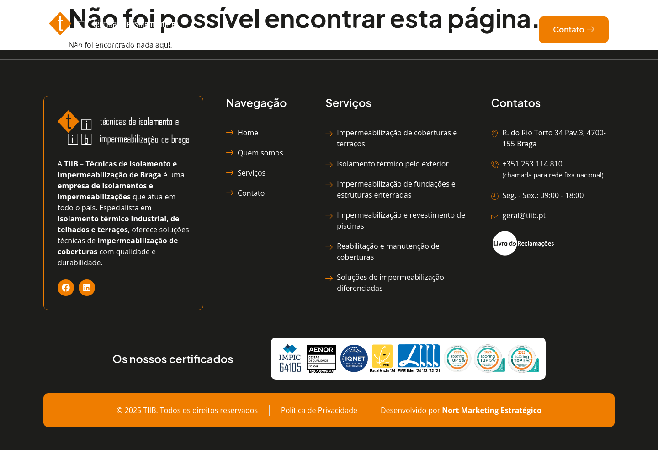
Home (327, 29)
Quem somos (377, 29)
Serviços (436, 30)
